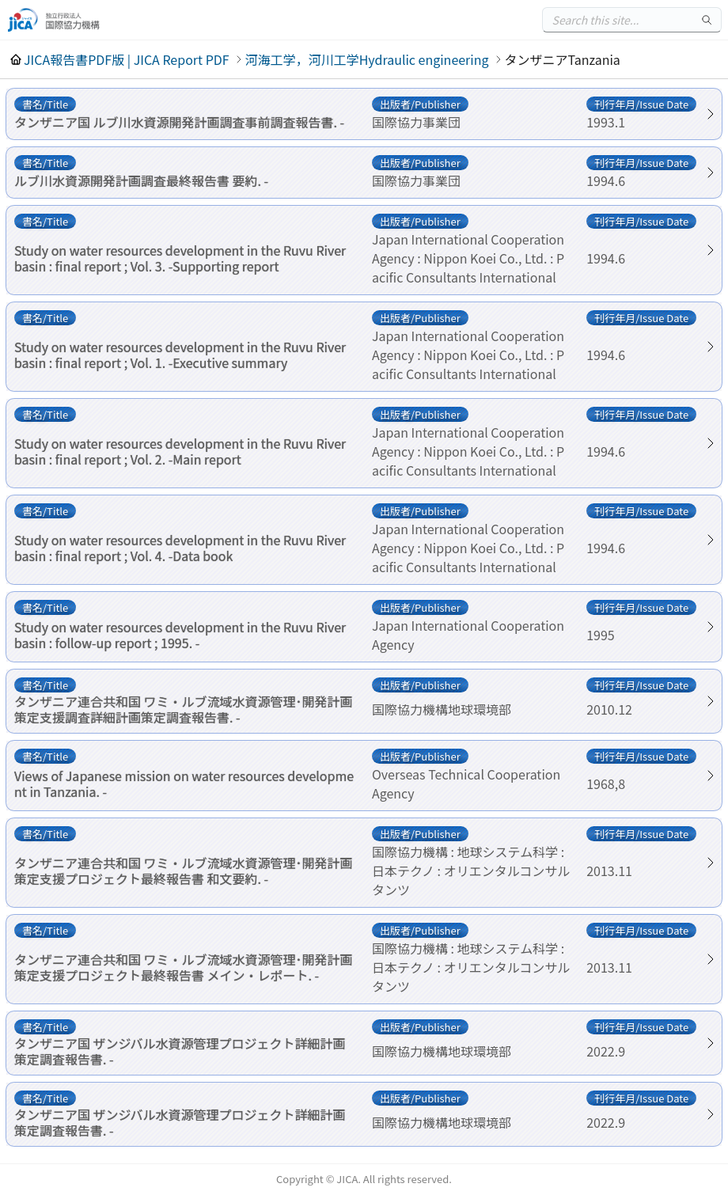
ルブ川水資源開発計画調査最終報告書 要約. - (141, 180)
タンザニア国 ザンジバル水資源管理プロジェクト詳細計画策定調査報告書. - (180, 1051)
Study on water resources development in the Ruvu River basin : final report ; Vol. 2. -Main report (180, 451)
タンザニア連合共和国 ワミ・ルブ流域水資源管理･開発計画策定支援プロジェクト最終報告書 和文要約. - (183, 870)
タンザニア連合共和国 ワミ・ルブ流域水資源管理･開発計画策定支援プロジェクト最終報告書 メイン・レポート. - (183, 967)
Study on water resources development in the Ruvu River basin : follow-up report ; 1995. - (180, 635)
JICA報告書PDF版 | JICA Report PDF (126, 59)
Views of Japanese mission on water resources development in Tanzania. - (184, 783)
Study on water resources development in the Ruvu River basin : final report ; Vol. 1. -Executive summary (180, 354)
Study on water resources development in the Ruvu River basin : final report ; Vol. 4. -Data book (180, 547)
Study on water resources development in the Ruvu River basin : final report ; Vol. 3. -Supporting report (180, 258)
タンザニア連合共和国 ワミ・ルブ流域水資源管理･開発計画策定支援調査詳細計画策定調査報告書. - (183, 709)
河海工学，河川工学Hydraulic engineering (367, 59)
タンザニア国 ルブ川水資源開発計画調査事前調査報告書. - (179, 122)
